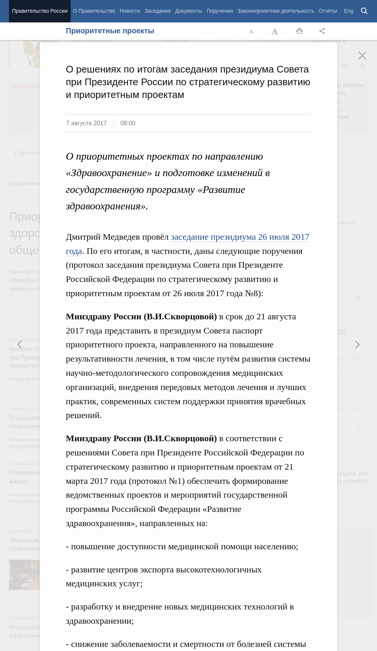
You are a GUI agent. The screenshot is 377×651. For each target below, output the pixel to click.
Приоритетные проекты (110, 31)
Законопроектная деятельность (275, 11)
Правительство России (39, 11)
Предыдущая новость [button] (357, 344)
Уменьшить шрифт (252, 31)
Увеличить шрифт (276, 31)
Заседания (157, 11)
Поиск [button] (365, 11)
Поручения (219, 11)
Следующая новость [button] (20, 344)
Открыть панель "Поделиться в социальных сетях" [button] (323, 31)
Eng (348, 11)
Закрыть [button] (368, 61)
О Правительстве (94, 11)
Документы (188, 11)
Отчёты (328, 11)
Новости (130, 11)
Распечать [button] (300, 31)
